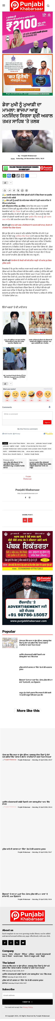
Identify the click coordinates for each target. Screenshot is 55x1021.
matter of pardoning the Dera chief (33, 444)
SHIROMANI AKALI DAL (17, 449)
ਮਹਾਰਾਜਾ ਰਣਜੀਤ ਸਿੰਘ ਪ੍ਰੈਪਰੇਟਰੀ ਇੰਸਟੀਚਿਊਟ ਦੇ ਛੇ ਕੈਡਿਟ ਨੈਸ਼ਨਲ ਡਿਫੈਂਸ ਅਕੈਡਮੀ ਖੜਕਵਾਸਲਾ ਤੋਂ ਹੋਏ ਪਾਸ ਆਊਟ (40, 463)
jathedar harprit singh (44, 441)
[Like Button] (5, 182)
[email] (27, 993)
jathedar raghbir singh (11, 444)
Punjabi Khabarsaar (29, 156)
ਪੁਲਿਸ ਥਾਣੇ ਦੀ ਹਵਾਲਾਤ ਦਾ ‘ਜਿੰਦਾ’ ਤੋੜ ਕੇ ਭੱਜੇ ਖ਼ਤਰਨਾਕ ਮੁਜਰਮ (35, 666)
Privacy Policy (28, 1005)
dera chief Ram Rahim (17, 441)
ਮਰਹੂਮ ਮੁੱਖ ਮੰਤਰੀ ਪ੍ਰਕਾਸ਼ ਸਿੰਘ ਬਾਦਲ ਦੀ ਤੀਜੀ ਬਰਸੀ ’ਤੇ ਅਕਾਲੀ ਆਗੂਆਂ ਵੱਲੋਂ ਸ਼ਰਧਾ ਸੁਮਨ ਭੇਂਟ (35, 692)
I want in (27, 1000)
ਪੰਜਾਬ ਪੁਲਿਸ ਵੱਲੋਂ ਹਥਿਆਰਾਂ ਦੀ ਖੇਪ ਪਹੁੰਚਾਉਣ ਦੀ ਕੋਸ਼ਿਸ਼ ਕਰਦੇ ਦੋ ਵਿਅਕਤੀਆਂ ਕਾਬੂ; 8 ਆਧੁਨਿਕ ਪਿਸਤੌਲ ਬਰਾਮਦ (14, 463)
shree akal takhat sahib (35, 449)
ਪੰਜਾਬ (3, 969)
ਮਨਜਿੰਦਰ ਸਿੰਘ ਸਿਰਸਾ (23, 234)
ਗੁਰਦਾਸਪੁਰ (4, 981)
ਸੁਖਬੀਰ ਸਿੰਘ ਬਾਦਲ (35, 215)
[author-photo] (9, 758)
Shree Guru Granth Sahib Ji (13, 452)
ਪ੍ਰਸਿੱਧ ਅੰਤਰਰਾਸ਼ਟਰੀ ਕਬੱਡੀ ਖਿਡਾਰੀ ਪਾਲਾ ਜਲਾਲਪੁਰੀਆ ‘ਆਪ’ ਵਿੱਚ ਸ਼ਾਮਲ (32, 654)
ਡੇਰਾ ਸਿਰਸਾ (16, 210)
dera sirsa (30, 441)
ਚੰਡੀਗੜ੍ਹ (4, 975)
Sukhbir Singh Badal (32, 452)
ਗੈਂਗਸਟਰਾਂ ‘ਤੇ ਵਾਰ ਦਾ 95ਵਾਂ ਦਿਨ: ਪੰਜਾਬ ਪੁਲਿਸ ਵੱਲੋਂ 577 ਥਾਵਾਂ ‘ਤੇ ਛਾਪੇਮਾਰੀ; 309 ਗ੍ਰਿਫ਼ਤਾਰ (36, 679)
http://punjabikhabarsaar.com (27, 491)
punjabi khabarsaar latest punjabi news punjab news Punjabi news (27, 447)
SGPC (5, 449)
